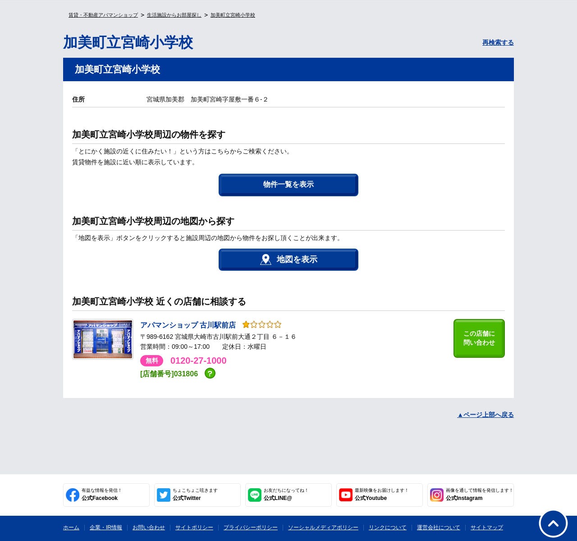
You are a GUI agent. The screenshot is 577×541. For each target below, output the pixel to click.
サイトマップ (487, 527)
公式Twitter (195, 494)
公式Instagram (479, 494)
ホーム (71, 527)
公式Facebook (102, 494)
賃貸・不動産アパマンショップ (103, 15)
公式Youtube (382, 494)
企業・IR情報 (106, 527)
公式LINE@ (286, 494)
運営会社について (438, 527)
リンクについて (388, 527)
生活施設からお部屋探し (174, 15)
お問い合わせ (149, 527)
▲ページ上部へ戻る (485, 414)
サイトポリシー (194, 527)
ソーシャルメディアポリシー (323, 527)
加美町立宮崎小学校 (233, 15)
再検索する (498, 42)
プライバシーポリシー (251, 527)
